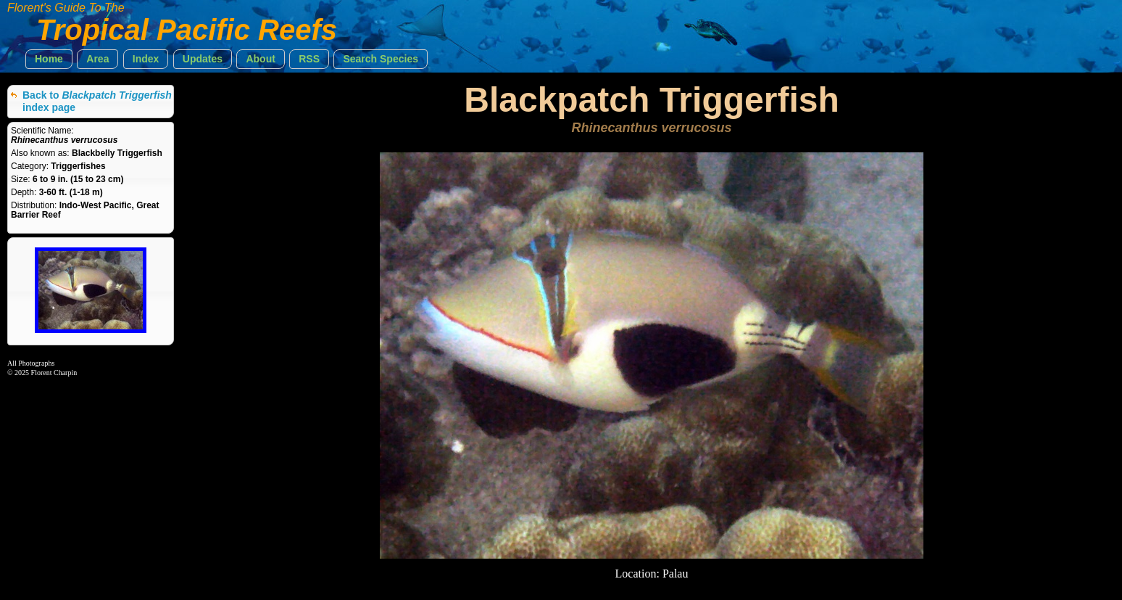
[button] (48, 59)
